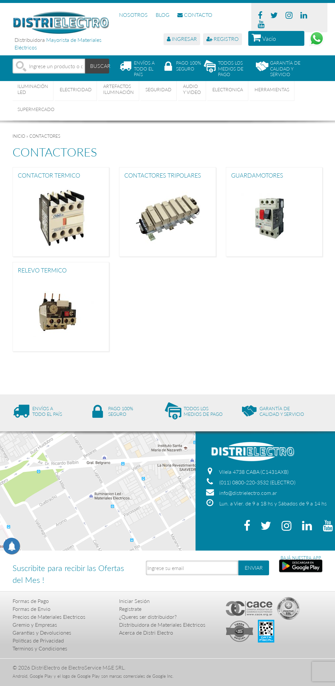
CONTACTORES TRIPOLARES (162, 175)
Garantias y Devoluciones (42, 632)
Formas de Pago (31, 601)
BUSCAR (99, 66)
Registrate (130, 609)
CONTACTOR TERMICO (49, 175)
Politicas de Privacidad (38, 640)
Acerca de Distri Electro (146, 632)
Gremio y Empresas (35, 624)
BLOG (162, 15)
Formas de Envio (31, 609)
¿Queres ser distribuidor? (148, 617)
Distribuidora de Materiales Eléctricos (162, 624)
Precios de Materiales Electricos (49, 617)
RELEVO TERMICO (42, 270)
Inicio (19, 136)
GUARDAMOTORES (257, 175)
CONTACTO (194, 15)
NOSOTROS (133, 15)
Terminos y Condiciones (40, 648)
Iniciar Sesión (134, 601)
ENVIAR (254, 567)
